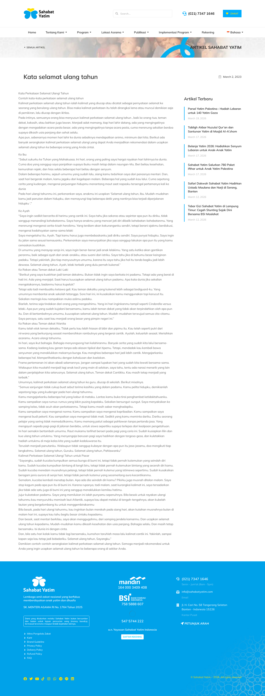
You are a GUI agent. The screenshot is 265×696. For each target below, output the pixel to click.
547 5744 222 (132, 621)
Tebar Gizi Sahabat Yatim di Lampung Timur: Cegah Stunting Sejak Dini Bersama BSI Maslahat (213, 210)
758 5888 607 (132, 604)
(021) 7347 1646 (201, 13)
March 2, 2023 (232, 76)
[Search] (116, 13)
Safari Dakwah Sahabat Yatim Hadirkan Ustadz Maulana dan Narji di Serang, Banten (215, 187)
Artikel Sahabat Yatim (216, 47)
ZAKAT (232, 13)
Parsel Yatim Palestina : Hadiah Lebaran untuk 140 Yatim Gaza (214, 111)
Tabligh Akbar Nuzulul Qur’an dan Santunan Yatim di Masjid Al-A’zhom (212, 129)
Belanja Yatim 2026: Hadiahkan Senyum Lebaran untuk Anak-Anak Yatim (215, 148)
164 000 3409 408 (132, 587)
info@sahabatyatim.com (197, 591)
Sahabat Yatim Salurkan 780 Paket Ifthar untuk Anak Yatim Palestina (211, 167)
